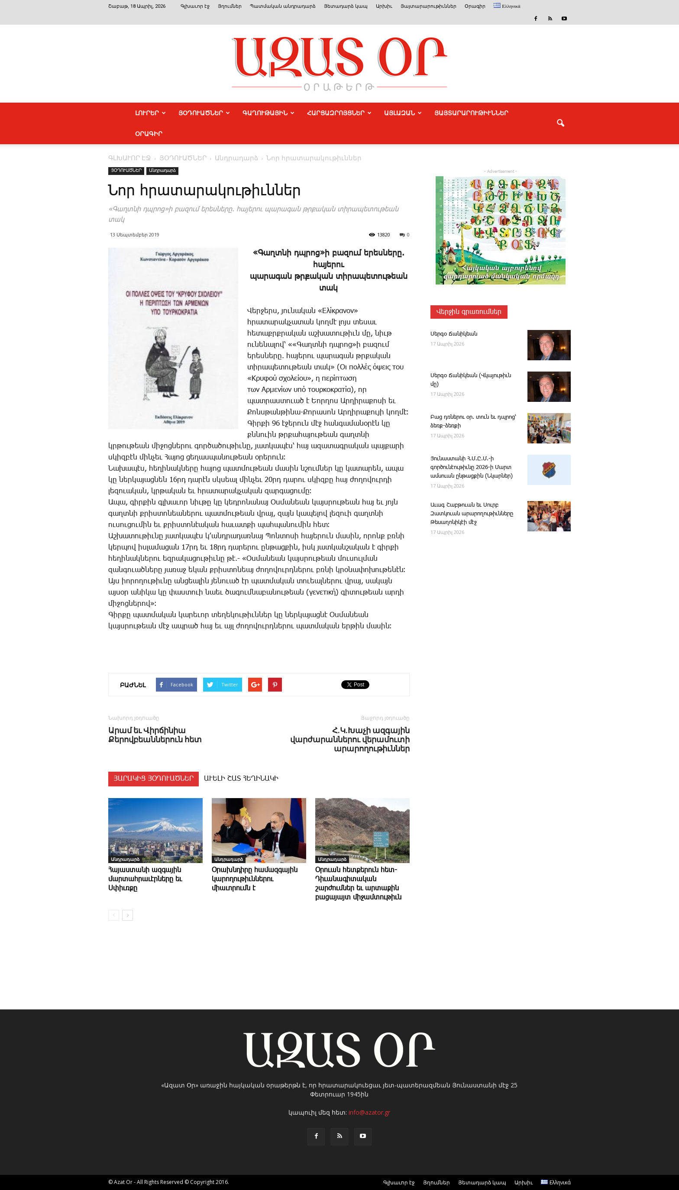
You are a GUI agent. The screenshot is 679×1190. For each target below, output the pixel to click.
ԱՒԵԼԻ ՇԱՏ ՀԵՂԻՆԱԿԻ (241, 779)
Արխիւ (384, 6)
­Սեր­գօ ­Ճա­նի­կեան (453, 334)
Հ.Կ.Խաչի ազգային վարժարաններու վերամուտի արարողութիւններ (350, 739)
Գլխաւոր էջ (195, 6)
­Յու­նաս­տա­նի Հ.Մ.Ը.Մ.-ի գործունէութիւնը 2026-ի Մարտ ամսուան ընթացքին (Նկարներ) (471, 467)
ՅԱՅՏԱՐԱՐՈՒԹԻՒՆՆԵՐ (471, 113)
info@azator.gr (369, 1112)
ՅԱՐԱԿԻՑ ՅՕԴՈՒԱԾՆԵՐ (153, 779)
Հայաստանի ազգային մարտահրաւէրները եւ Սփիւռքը (145, 879)
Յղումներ (230, 6)
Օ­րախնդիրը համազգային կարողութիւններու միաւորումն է (254, 879)
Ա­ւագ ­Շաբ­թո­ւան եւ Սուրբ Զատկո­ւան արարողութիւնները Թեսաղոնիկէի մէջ (471, 513)
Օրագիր (475, 6)
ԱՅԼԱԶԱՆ (403, 113)
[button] (560, 123)
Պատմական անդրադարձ (283, 6)
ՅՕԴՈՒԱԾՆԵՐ (204, 113)
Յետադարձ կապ (346, 6)
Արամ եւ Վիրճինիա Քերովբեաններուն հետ (155, 735)
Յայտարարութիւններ (428, 6)
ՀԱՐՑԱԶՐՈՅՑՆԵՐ (339, 113)
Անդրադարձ (162, 170)
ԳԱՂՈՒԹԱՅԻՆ (268, 113)
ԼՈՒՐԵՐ (150, 113)
